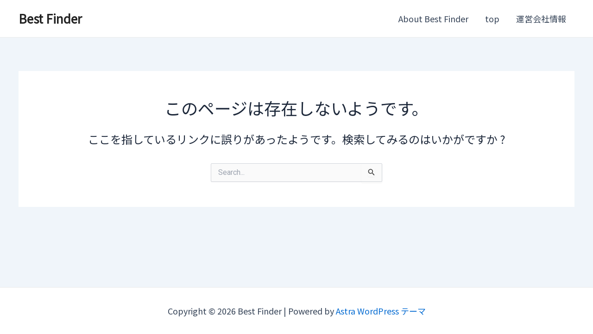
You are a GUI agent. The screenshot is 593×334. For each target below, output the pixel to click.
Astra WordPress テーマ (381, 311)
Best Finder (50, 18)
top (492, 19)
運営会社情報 (541, 19)
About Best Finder (433, 19)
